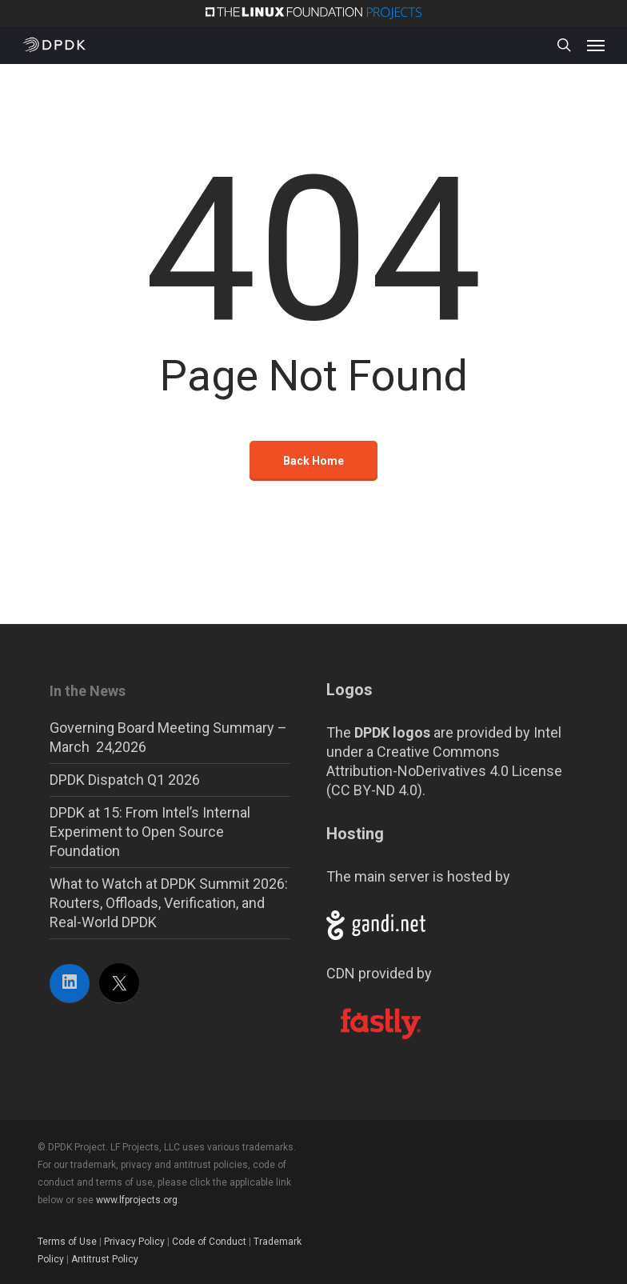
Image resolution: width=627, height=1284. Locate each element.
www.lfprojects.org (137, 1200)
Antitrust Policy (104, 1259)
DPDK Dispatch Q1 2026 (125, 779)
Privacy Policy (134, 1241)
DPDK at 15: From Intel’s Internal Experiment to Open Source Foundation (150, 831)
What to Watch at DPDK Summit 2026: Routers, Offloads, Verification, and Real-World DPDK (169, 902)
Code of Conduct (209, 1241)
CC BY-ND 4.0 (374, 790)
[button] (596, 45)
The (378, 732)
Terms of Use (67, 1241)
